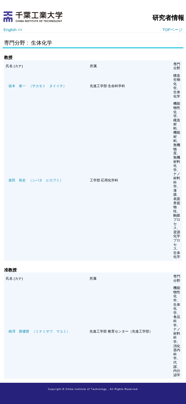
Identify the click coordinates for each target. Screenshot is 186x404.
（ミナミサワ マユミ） (39, 331)
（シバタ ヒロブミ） (35, 180)
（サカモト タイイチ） (37, 86)
